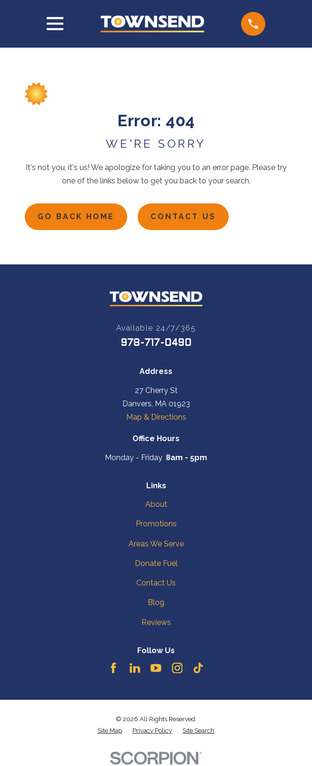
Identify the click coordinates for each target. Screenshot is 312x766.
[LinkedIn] (135, 668)
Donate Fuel (156, 563)
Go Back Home (76, 216)
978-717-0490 (156, 344)
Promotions (156, 524)
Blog (156, 602)
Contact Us (184, 216)
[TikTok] (198, 668)
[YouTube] (156, 668)
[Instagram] (177, 668)
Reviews (156, 622)
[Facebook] (113, 668)
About (156, 504)
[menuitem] (110, 730)
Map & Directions (156, 417)
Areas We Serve (156, 543)
